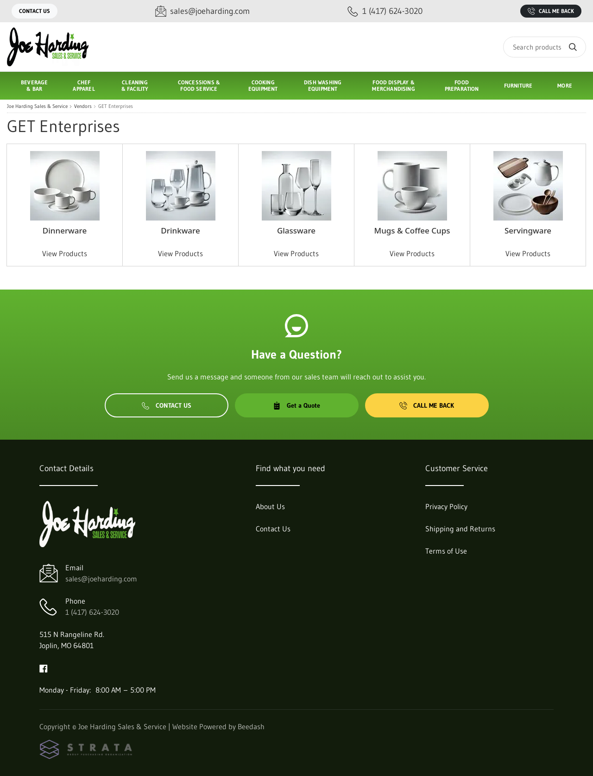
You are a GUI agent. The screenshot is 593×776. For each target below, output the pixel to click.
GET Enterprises (115, 106)
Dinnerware (65, 230)
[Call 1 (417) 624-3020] (385, 11)
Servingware (528, 230)
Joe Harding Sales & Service (37, 106)
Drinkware (180, 230)
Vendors (83, 106)
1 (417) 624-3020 (92, 612)
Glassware (296, 230)
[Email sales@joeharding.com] (202, 11)
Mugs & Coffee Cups (412, 230)
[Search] (544, 47)
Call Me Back (551, 11)
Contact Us (34, 10)
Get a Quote (296, 405)
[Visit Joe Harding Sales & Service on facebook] (43, 667)
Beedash (251, 726)
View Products (64, 253)
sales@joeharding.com (101, 578)
